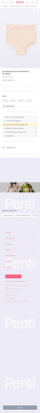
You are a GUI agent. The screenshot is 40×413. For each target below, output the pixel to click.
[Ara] (8, 2)
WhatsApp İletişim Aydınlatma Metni (16, 301)
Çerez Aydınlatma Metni (12, 288)
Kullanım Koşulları (11, 295)
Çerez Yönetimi (9, 298)
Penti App (8, 261)
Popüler (8, 232)
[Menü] (3, 2)
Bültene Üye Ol (14, 276)
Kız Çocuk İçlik (7, 215)
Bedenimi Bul (8, 106)
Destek (7, 250)
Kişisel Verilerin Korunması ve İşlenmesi (17, 285)
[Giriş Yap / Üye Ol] (32, 2)
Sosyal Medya (10, 255)
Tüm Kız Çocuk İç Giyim (23, 215)
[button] (19, 66)
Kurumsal (8, 244)
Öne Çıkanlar (10, 238)
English (8, 267)
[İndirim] (12, 2)
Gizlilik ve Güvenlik (11, 292)
